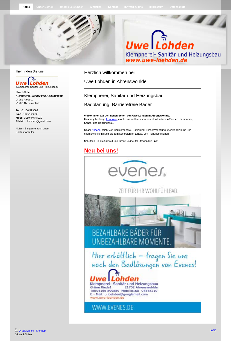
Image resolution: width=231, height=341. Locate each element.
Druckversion (24, 330)
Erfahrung (111, 119)
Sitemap (40, 330)
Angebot (96, 129)
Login (213, 330)
